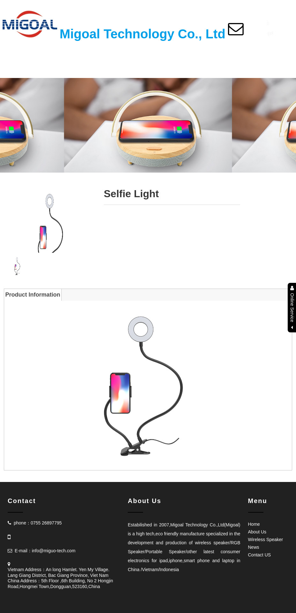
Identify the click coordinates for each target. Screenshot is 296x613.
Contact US (259, 554)
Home (254, 524)
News (253, 547)
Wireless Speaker (265, 539)
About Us (257, 531)
